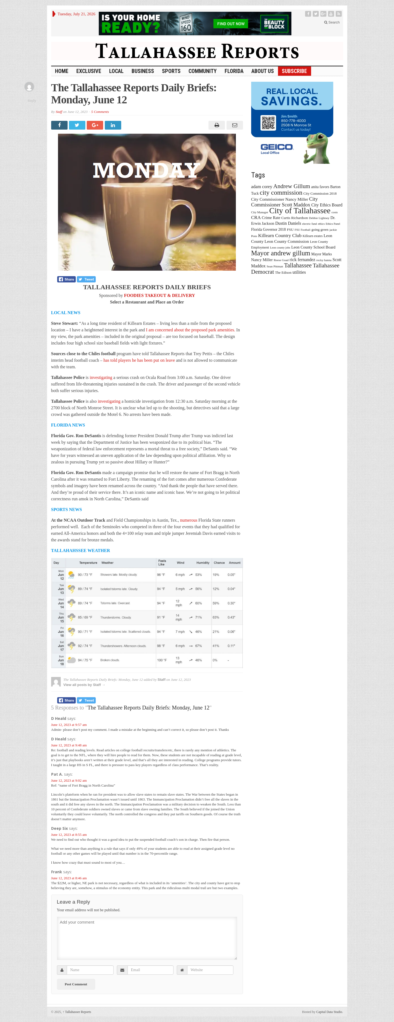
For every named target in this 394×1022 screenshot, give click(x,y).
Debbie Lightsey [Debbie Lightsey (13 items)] (319, 218)
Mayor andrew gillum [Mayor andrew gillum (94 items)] (280, 253)
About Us (262, 71)
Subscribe (294, 71)
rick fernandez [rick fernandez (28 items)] (302, 259)
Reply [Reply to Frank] (32, 100)
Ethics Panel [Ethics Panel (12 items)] (333, 223)
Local (116, 71)
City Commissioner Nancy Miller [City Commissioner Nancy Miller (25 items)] (279, 199)
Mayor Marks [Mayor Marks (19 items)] (321, 254)
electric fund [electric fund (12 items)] (309, 223)
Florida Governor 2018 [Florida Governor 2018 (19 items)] (268, 229)
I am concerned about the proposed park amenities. (190, 330)
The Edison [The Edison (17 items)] (283, 272)
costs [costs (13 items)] (335, 212)
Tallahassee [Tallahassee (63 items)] (298, 265)
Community (203, 71)
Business (143, 71)
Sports (171, 71)
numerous (188, 520)
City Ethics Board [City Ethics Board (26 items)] (327, 205)
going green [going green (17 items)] (319, 229)
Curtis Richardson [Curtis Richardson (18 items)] (294, 218)
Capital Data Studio (329, 1012)
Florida (234, 71)
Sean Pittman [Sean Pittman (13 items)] (274, 266)
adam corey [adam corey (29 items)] (261, 186)
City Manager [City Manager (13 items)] (259, 212)
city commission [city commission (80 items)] (281, 192)
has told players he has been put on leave (139, 360)
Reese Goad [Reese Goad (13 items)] (281, 260)
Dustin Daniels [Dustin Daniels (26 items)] (288, 223)
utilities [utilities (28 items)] (299, 272)
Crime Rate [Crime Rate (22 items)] (271, 217)
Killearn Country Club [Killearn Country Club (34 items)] (280, 235)
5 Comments (100, 112)
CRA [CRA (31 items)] (256, 217)
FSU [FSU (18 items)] (290, 229)
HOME (61, 71)
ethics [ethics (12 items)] (321, 223)
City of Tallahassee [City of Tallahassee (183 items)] (300, 210)
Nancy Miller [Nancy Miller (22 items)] (262, 260)
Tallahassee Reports (77, 1012)
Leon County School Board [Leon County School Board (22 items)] (313, 247)
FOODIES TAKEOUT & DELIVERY (159, 295)
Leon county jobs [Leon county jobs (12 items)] (280, 247)
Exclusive (88, 71)
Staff (59, 112)
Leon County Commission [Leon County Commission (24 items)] (287, 241)
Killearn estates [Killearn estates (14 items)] (313, 236)
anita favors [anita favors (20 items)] (320, 187)
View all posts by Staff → (84, 685)
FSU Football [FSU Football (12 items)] (303, 229)
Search (332, 22)
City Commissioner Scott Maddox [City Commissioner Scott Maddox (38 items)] (284, 202)
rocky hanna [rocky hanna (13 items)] (324, 260)
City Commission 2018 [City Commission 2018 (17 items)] (320, 193)
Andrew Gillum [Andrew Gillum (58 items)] (291, 186)
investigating (101, 377)
